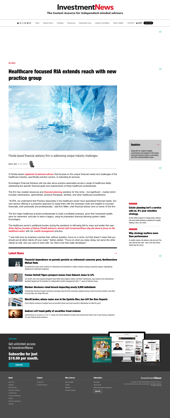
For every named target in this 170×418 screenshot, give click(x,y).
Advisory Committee (102, 23)
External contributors (15, 401)
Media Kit (68, 387)
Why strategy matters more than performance (143, 235)
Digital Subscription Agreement (103, 387)
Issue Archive (97, 385)
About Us (11, 382)
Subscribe (19, 365)
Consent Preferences (15, 395)
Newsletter (97, 382)
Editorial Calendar (70, 390)
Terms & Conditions (14, 390)
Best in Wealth (118, 23)
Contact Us (40, 382)
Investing (60, 23)
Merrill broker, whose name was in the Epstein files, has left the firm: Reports (66, 299)
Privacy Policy (13, 387)
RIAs (37, 23)
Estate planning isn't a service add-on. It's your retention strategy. (145, 210)
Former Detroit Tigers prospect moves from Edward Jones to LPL (59, 274)
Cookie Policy (13, 393)
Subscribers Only (85, 23)
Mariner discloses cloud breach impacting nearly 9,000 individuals (60, 287)
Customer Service (42, 385)
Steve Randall (24, 164)
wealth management (44, 231)
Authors (11, 398)
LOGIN (139, 23)
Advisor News (48, 23)
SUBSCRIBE (148, 23)
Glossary (11, 385)
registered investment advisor (39, 174)
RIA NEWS (12, 63)
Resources (71, 23)
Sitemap (11, 404)
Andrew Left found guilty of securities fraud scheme (53, 311)
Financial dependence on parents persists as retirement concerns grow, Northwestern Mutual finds (71, 261)
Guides (67, 385)
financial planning (53, 192)
